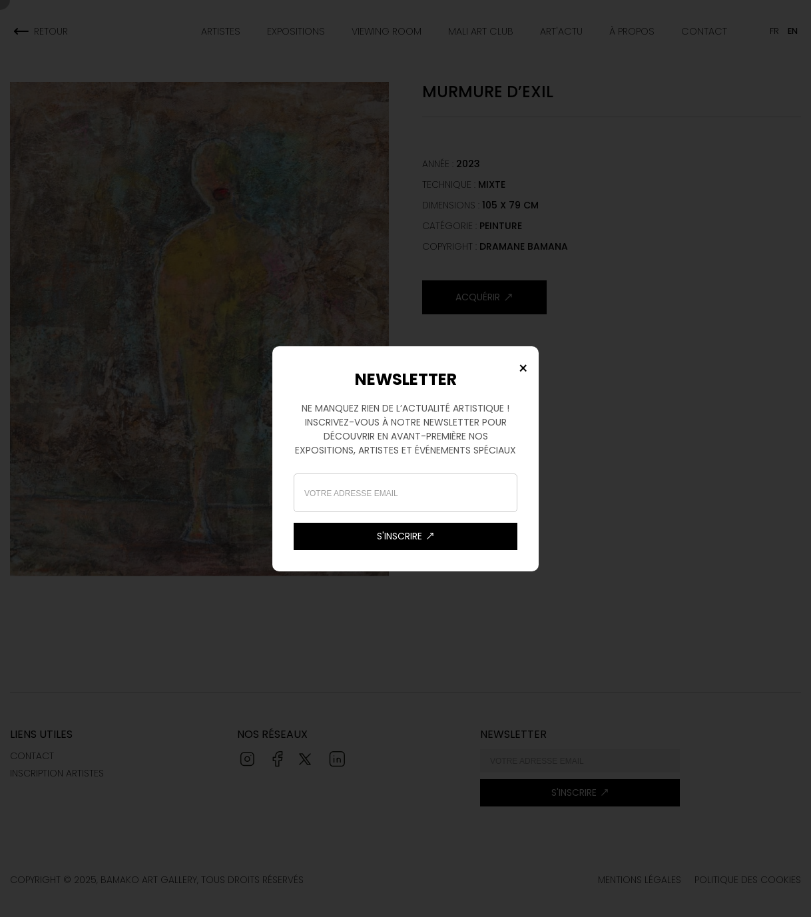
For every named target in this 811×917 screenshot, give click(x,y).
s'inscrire (406, 536)
